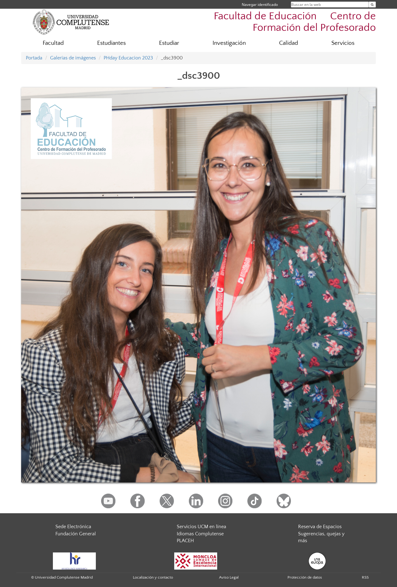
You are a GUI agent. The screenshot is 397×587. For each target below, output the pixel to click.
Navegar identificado (260, 4)
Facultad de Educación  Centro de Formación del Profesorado (295, 22)
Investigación (229, 43)
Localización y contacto (153, 577)
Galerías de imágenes (73, 58)
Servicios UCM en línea (201, 526)
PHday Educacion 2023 (128, 58)
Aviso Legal (229, 577)
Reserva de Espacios (320, 526)
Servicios (342, 43)
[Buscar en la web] (372, 4)
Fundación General (75, 534)
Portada (34, 58)
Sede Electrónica (73, 526)
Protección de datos (304, 577)
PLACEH (185, 540)
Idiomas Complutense (200, 534)
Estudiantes (111, 43)
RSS (365, 577)
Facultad (53, 43)
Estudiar (169, 43)
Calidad (288, 43)
